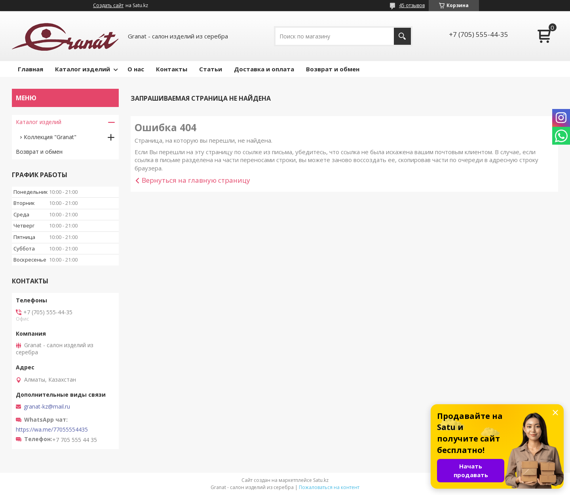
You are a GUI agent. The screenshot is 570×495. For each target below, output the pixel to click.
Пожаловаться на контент (329, 487)
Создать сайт (108, 5)
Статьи (210, 69)
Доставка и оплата (264, 69)
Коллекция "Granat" (50, 137)
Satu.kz (321, 480)
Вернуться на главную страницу (196, 180)
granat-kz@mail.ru (47, 406)
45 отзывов (412, 5)
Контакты (171, 69)
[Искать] (402, 36)
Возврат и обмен (332, 69)
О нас (135, 69)
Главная (30, 69)
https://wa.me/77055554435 (52, 429)
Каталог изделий (82, 69)
